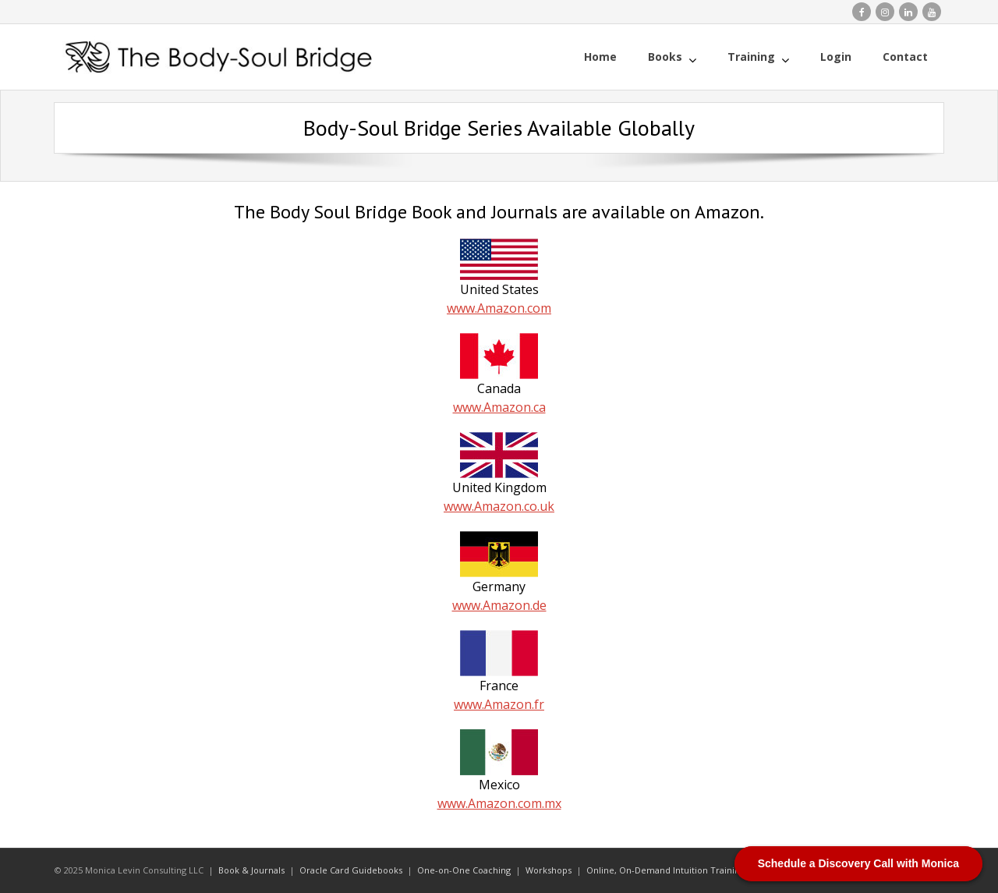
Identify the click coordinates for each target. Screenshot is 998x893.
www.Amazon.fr (499, 704)
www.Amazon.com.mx (499, 803)
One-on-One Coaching (464, 870)
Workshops (549, 870)
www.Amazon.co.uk (499, 506)
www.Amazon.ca (499, 407)
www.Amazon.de (499, 605)
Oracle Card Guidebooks (350, 870)
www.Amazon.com (499, 308)
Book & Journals (251, 870)
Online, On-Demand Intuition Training (665, 870)
